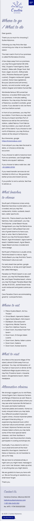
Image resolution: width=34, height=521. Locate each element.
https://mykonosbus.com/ (12, 141)
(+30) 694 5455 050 (11, 503)
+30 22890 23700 (8, 167)
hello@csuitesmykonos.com (15, 500)
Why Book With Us (8, 517)
